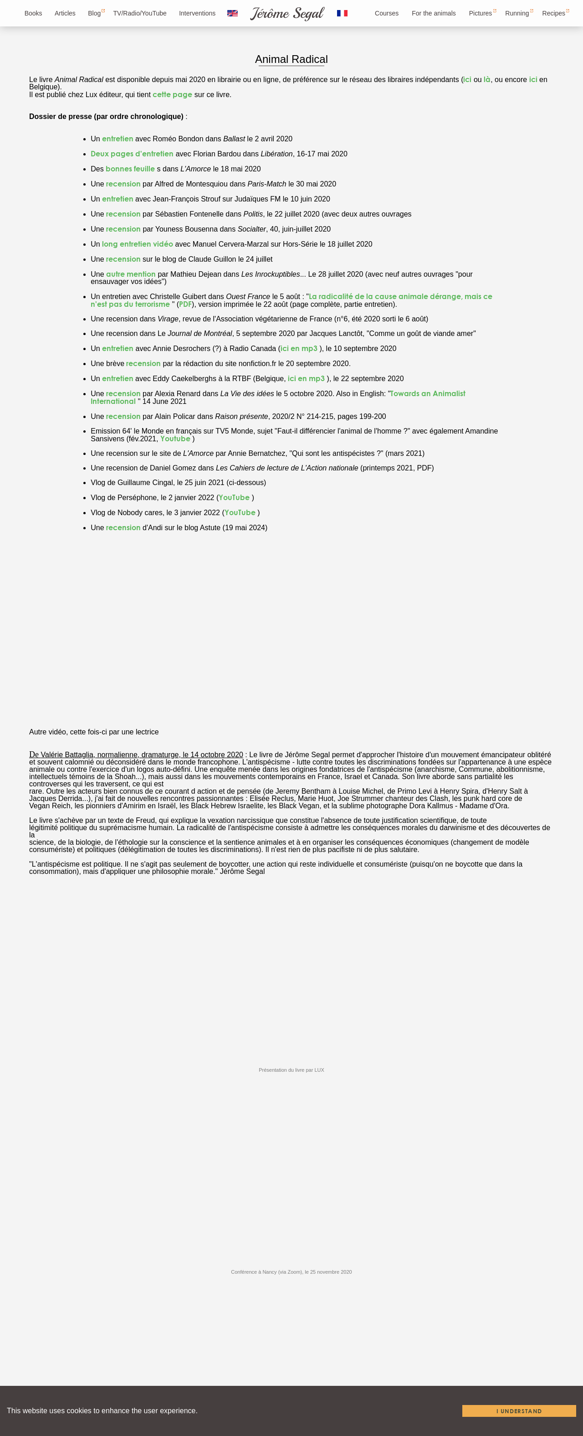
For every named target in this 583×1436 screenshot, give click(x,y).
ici (467, 79)
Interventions (197, 13)
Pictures (480, 13)
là (487, 79)
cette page (172, 94)
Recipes (554, 13)
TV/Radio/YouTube (140, 13)
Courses (387, 13)
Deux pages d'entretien (132, 153)
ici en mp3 (299, 348)
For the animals (433, 13)
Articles (65, 13)
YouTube (234, 497)
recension (124, 183)
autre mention (131, 273)
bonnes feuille (130, 168)
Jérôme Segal (286, 13)
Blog (94, 13)
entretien (118, 138)
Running (517, 13)
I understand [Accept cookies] (519, 1411)
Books (33, 13)
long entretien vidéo (137, 243)
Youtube (175, 438)
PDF (185, 304)
